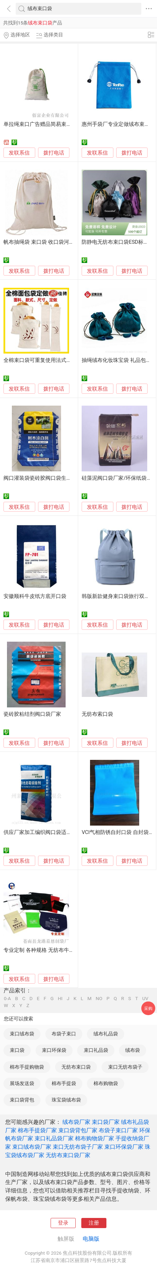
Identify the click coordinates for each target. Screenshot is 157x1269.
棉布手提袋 (64, 1083)
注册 (94, 1223)
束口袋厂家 (106, 1122)
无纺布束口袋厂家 (68, 1155)
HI (60, 998)
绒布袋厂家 (76, 1122)
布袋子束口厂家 (118, 1130)
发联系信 (19, 153)
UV (145, 998)
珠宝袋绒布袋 (66, 1100)
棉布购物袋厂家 (94, 1138)
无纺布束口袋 (76, 1067)
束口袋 (17, 1050)
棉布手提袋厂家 (37, 1130)
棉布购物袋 (106, 1083)
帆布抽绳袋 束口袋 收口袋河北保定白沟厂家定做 (59, 242)
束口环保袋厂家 (123, 1146)
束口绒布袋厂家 (31, 1146)
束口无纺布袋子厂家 (78, 1146)
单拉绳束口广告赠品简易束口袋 (40, 124)
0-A (7, 998)
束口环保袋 (54, 1050)
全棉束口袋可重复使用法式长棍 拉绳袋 (48, 360)
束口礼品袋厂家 (54, 1138)
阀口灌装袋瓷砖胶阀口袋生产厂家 (42, 478)
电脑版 (91, 1238)
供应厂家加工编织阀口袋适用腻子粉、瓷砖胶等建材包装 (68, 832)
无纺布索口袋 (97, 714)
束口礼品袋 (96, 1050)
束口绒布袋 (22, 1033)
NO (99, 998)
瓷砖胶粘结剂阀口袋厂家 (32, 714)
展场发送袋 (22, 1083)
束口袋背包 (22, 1100)
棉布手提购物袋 (27, 1067)
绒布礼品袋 (106, 1033)
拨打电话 (53, 153)
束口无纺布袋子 (125, 1067)
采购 (148, 1008)
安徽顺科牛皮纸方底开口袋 (34, 596)
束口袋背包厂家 (77, 1130)
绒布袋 (132, 1050)
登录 (63, 1223)
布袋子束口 (64, 1033)
